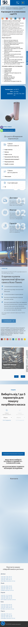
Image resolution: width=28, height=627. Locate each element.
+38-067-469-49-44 (6, 617)
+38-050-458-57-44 (6, 616)
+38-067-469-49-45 (6, 599)
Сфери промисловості (7, 412)
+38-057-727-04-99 (6, 596)
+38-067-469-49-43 (6, 589)
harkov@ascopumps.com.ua (8, 600)
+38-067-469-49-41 (6, 580)
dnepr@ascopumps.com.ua (8, 581)
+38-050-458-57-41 (6, 579)
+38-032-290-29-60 (6, 587)
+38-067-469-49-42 (6, 608)
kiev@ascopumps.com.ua (7, 609)
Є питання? (8, 321)
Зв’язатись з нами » (6, 126)
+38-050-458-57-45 (6, 597)
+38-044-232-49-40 (6, 605)
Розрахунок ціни (7, 130)
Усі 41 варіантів (7, 420)
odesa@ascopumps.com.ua (8, 619)
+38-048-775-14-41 (6, 615)
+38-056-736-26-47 (6, 577)
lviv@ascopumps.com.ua (7, 591)
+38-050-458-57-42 (6, 607)
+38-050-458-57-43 (6, 588)
